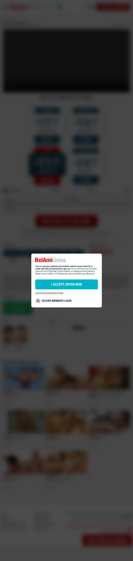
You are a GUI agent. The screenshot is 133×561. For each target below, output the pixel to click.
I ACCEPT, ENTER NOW (66, 284)
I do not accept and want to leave (49, 293)
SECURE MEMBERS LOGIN (56, 301)
